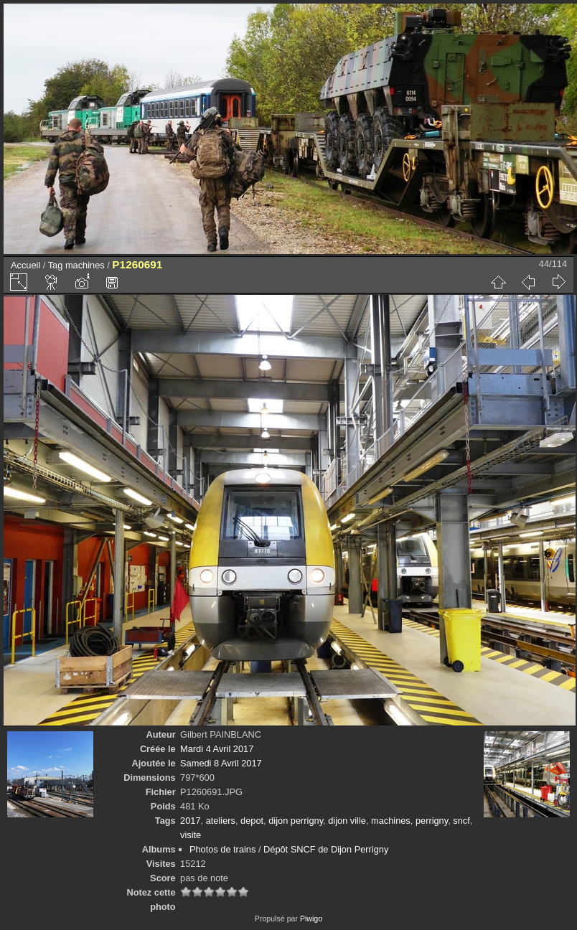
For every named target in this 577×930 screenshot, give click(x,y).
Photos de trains (222, 849)
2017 (190, 820)
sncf (461, 820)
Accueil (25, 265)
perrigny (432, 820)
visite (190, 835)
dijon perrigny (295, 820)
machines (85, 265)
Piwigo (311, 918)
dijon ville (347, 820)
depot (251, 820)
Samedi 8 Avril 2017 (221, 763)
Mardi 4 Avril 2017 (216, 748)
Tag (55, 265)
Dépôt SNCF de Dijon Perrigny (325, 849)
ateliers (220, 820)
